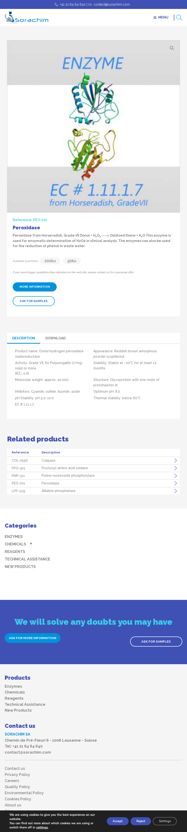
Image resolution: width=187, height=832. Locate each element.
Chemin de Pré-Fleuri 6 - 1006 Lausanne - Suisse (51, 737)
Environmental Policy (24, 790)
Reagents (15, 551)
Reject (136, 821)
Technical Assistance (27, 559)
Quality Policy (17, 784)
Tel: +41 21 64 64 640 (24, 743)
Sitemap (12, 808)
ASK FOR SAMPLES (33, 301)
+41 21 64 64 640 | (73, 4)
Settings (163, 821)
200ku (50, 261)
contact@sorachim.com (112, 4)
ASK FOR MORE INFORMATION (37, 638)
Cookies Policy (18, 796)
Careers (12, 777)
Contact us (15, 765)
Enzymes (14, 536)
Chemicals (15, 544)
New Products (20, 566)
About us (13, 802)
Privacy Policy (17, 771)
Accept (110, 821)
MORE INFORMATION (37, 286)
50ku (72, 261)
